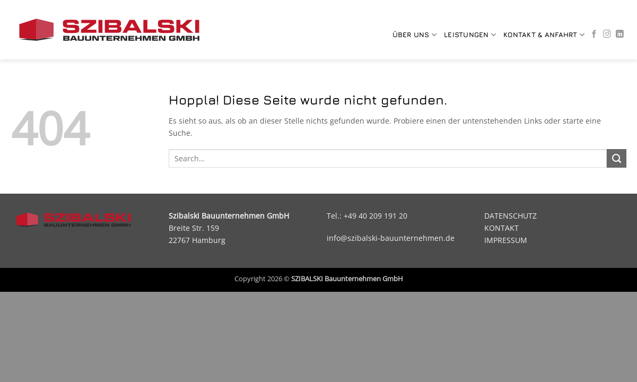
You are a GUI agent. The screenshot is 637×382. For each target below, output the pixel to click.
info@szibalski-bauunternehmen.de (391, 238)
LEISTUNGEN (470, 35)
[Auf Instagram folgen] (607, 34)
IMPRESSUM (505, 240)
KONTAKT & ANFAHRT (543, 35)
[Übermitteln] (616, 158)
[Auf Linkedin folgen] (620, 34)
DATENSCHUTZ (510, 216)
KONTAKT (501, 228)
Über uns (414, 35)
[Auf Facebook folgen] (594, 34)
